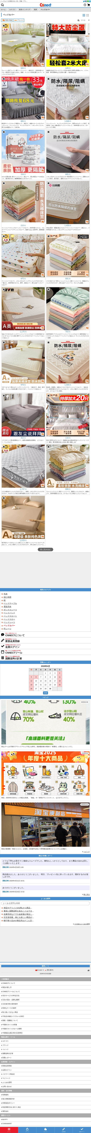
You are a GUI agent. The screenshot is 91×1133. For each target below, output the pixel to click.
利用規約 (5, 1095)
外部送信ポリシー (8, 1103)
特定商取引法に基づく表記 (11, 1107)
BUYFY (5, 1119)
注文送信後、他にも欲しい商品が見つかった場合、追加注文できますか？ (19, 917)
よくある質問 (7, 1082)
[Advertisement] (45, 570)
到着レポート (7, 1058)
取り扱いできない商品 (10, 1012)
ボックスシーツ (10, 610)
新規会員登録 (7, 1066)
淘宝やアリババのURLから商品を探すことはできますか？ (19, 908)
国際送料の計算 (7, 1053)
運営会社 (5, 1111)
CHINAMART (7, 1123)
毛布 (5, 594)
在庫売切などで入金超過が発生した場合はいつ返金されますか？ (19, 914)
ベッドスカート (10, 616)
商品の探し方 (7, 987)
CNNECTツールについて (11, 991)
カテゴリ (5, 1041)
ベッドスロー (9, 619)
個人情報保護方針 (8, 1099)
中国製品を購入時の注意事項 (12, 1033)
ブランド (5, 1045)
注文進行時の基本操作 (10, 1004)
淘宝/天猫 (7, 20)
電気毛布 (7, 607)
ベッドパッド (9, 613)
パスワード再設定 (8, 1074)
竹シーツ (7, 629)
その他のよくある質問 (82, 924)
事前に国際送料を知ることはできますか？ (19, 911)
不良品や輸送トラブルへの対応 (13, 1016)
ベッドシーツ (9, 622)
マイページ (6, 1078)
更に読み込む (45, 549)
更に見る (87, 894)
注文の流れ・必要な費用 (10, 1000)
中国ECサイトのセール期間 (12, 1029)
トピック (87, 852)
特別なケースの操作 (9, 1008)
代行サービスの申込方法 (10, 995)
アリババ (18, 20)
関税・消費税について (10, 1020)
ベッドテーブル (10, 603)
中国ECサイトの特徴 (9, 1024)
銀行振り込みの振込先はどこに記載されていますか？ (19, 921)
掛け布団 (7, 597)
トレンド (5, 1049)
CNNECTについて (8, 983)
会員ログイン (7, 1070)
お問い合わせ (7, 1086)
